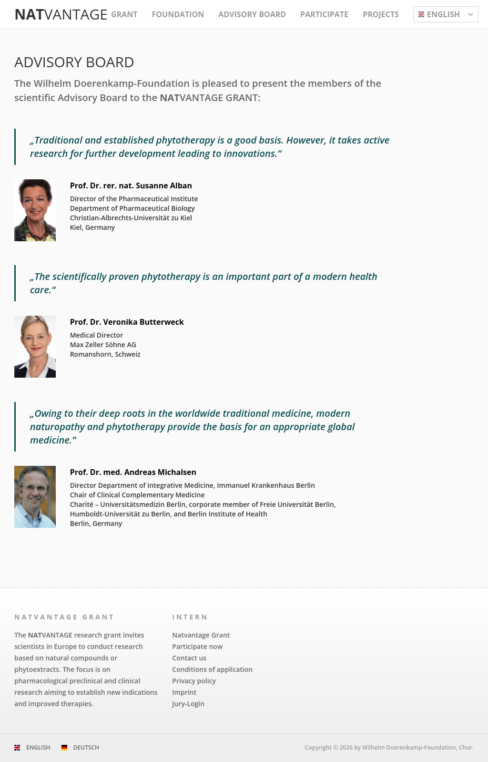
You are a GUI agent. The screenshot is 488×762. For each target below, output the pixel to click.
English (38, 747)
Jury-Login (188, 703)
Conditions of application (212, 669)
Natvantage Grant (201, 634)
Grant (124, 14)
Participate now (197, 646)
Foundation (178, 14)
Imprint (184, 692)
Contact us (189, 657)
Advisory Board (252, 14)
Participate (324, 14)
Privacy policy (194, 680)
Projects (381, 14)
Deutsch (86, 747)
